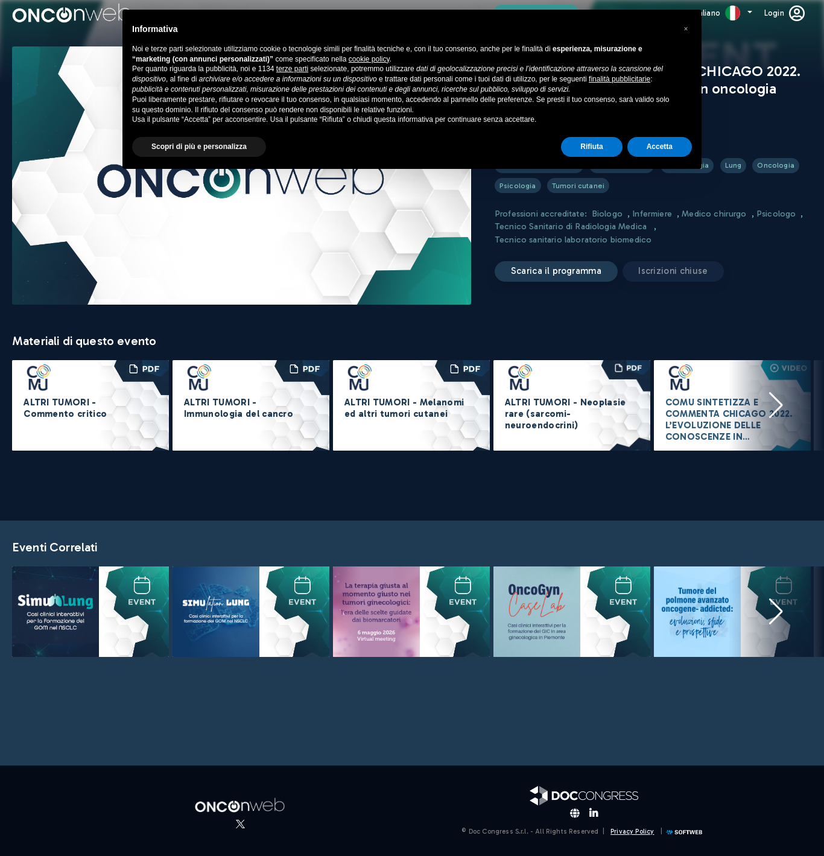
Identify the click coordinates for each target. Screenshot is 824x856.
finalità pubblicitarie (619, 79)
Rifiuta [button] (591, 146)
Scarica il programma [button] (556, 270)
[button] (775, 405)
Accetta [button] (660, 146)
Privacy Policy (632, 831)
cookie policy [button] (369, 59)
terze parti (292, 69)
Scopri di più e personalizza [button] (199, 146)
